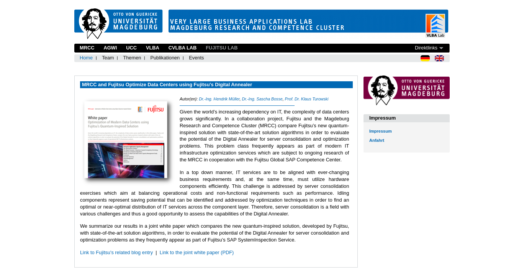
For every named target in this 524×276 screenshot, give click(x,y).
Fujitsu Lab (221, 48)
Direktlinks (426, 48)
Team (108, 58)
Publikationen (165, 58)
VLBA (152, 48)
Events (196, 58)
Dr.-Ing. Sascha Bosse (262, 99)
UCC (131, 48)
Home (86, 58)
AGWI (110, 48)
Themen (132, 58)
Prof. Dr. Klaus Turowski (307, 99)
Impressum (380, 131)
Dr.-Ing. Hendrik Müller (219, 99)
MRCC (87, 48)
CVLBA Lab (182, 48)
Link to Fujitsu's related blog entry (116, 252)
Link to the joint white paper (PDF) (197, 252)
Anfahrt (376, 140)
